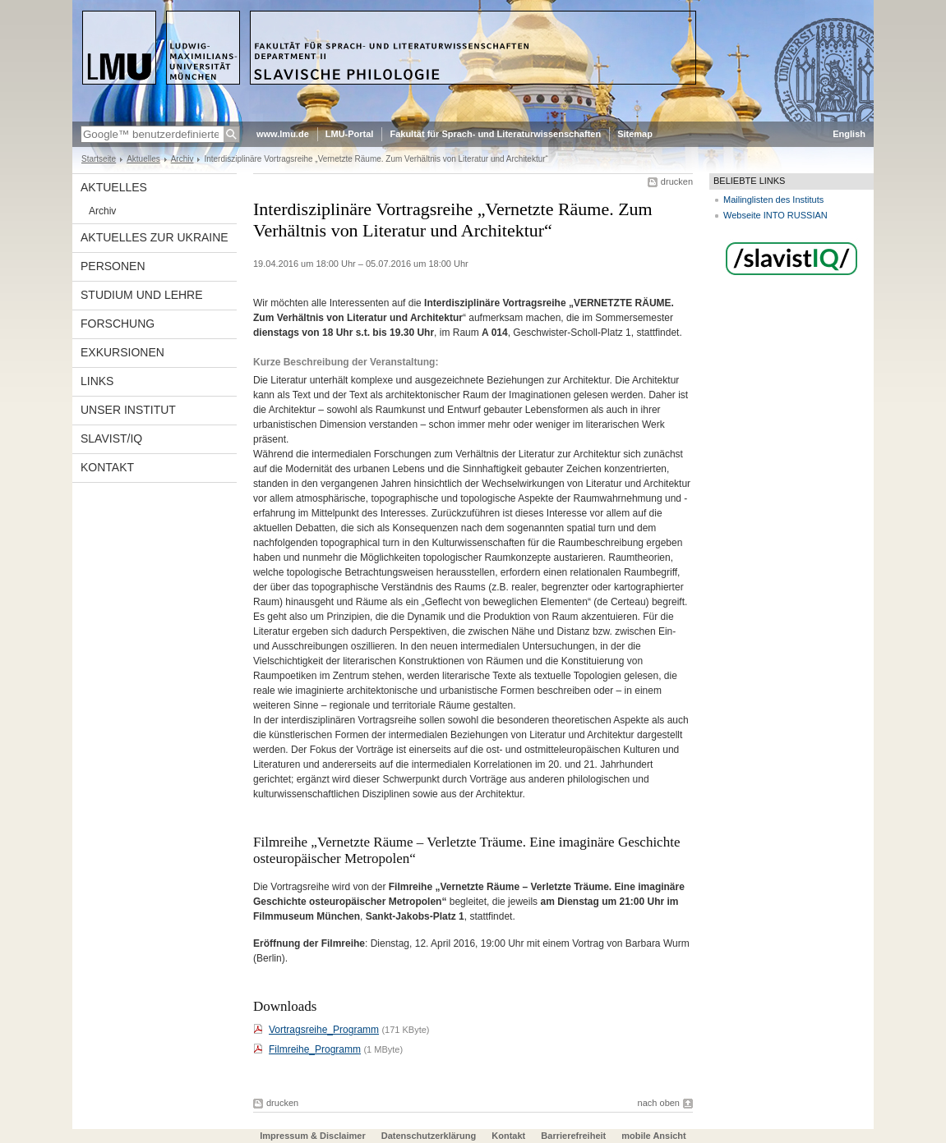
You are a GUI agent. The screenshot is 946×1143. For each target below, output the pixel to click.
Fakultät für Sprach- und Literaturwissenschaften (495, 134)
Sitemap (635, 134)
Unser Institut (128, 409)
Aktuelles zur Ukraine (154, 237)
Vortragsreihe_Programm (324, 1029)
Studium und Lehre (142, 294)
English (849, 134)
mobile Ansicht (653, 1136)
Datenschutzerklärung (429, 1136)
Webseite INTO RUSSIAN (775, 215)
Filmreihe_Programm (315, 1049)
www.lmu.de (282, 134)
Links (97, 381)
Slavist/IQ (111, 438)
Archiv (182, 158)
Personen (113, 266)
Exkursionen (122, 352)
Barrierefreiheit (574, 1136)
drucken (677, 181)
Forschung (118, 323)
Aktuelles (143, 158)
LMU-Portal (349, 134)
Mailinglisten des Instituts (773, 199)
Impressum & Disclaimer (312, 1136)
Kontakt (107, 467)
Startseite (98, 158)
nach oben (659, 1103)
